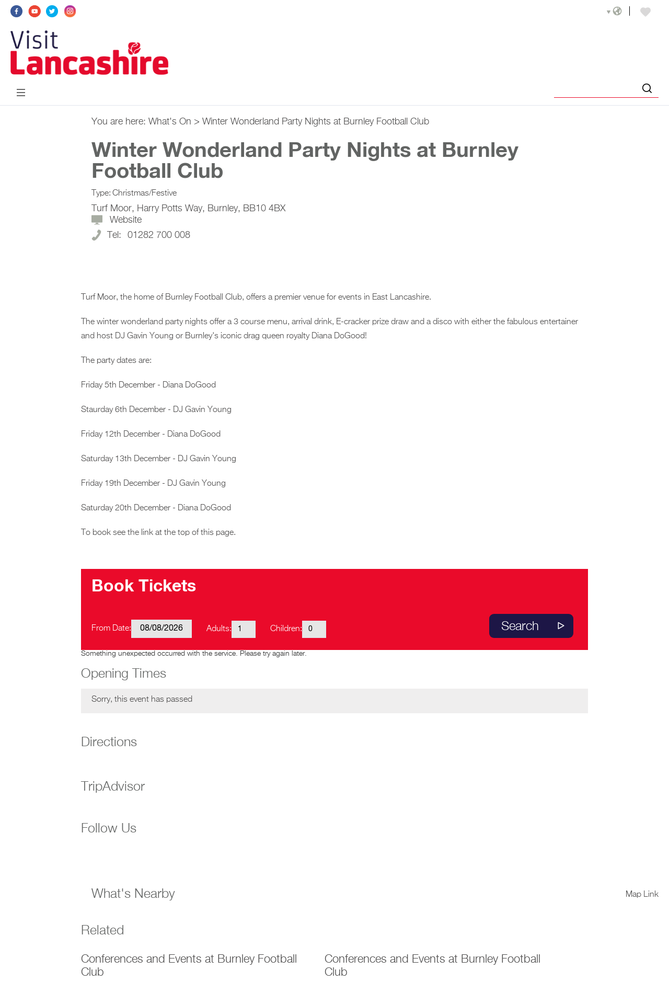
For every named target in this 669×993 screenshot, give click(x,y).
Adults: (219, 629)
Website (126, 220)
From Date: (111, 628)
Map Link (642, 895)
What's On (169, 122)
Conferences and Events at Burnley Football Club (189, 966)
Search (520, 626)
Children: (286, 629)
